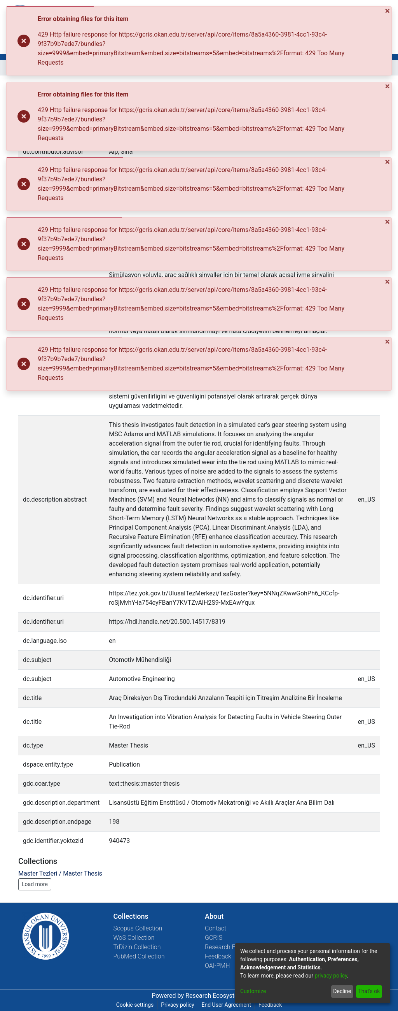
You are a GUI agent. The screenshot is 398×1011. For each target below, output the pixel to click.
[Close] (388, 11)
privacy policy (330, 975)
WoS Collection (134, 937)
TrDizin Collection (137, 947)
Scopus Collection (137, 928)
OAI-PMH (217, 965)
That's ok (369, 991)
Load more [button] (35, 884)
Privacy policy (177, 1005)
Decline (342, 991)
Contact (215, 928)
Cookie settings (135, 1005)
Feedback (218, 956)
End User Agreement (226, 1005)
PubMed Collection (139, 956)
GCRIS (213, 937)
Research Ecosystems (215, 995)
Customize (253, 991)
